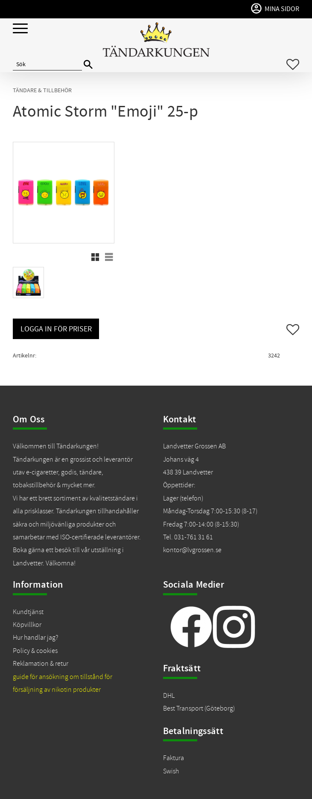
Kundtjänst (28, 612)
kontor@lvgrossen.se (192, 550)
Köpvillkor (27, 624)
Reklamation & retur (40, 663)
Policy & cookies (35, 651)
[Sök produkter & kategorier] (47, 64)
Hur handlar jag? (35, 637)
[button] (20, 28)
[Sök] (88, 65)
